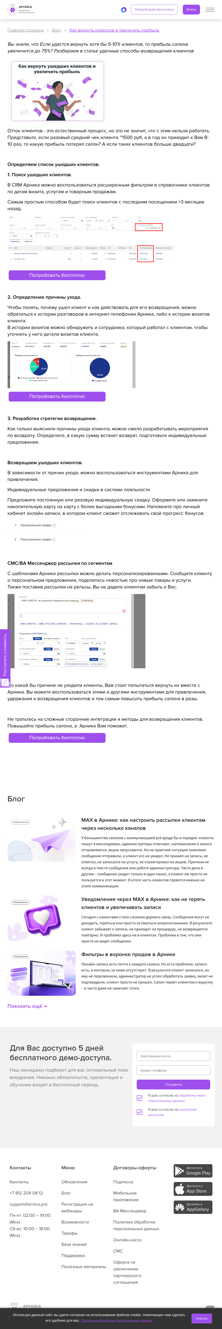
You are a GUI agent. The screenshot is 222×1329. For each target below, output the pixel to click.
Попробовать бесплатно (154, 9)
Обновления (74, 1182)
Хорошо (202, 1318)
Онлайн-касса (127, 1240)
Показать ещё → (27, 1006)
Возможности (75, 1222)
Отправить (173, 1084)
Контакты (19, 1182)
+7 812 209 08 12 (26, 1193)
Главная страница (26, 30)
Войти (191, 9)
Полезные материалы (83, 1266)
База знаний (74, 1244)
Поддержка (73, 1255)
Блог (56, 30)
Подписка (123, 1182)
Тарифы (69, 1233)
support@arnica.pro (29, 1204)
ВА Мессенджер (130, 1211)
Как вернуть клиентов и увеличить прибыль (114, 30)
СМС (118, 1251)
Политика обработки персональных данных (117, 1320)
